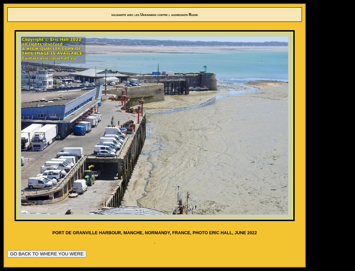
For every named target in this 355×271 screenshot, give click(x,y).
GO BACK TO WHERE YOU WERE (47, 253)
